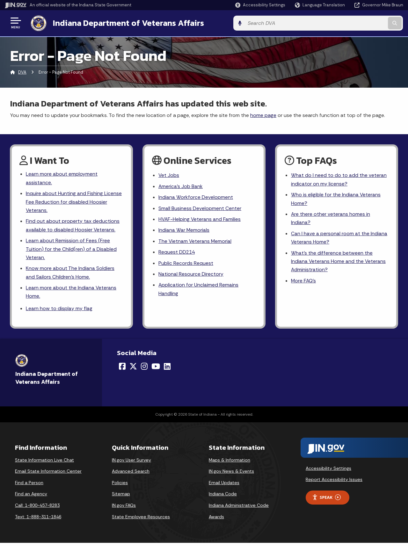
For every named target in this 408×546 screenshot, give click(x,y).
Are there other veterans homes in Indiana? (330, 219)
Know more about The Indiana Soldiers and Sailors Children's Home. (70, 274)
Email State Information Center (48, 474)
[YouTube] (155, 369)
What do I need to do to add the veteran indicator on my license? (339, 179)
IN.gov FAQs (124, 508)
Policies (120, 485)
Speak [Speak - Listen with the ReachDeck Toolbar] (326, 500)
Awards (216, 519)
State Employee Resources (141, 519)
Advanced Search (130, 474)
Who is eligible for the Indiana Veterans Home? (336, 199)
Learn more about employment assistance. (62, 178)
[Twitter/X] (133, 369)
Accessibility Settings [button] (328, 471)
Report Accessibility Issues (334, 482)
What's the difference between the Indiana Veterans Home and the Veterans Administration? (338, 263)
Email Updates (224, 485)
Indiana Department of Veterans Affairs (127, 23)
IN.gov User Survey (131, 463)
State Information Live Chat (44, 463)
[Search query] (357, 23)
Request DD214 (177, 253)
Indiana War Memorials (184, 231)
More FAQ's (304, 283)
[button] (260, 5)
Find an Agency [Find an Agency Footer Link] (31, 497)
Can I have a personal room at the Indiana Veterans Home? (339, 238)
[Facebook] (122, 369)
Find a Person (29, 485)
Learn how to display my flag (59, 311)
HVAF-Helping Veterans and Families (200, 219)
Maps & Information (229, 463)
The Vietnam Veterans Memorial (195, 242)
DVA (22, 71)
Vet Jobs (168, 174)
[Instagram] (144, 369)
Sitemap (121, 497)
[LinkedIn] (167, 369)
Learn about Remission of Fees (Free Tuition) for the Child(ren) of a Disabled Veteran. (71, 250)
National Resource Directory (190, 275)
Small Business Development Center (199, 208)
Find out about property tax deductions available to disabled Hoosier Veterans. (73, 226)
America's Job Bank (180, 186)
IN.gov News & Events (231, 474)
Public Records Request (185, 264)
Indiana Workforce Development (195, 197)
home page (263, 114)
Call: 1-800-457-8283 (37, 508)
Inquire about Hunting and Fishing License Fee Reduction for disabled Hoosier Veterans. (74, 202)
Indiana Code (223, 497)
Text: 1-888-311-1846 (38, 519)
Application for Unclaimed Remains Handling (198, 291)
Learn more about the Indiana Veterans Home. (71, 294)
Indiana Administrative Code (239, 508)
